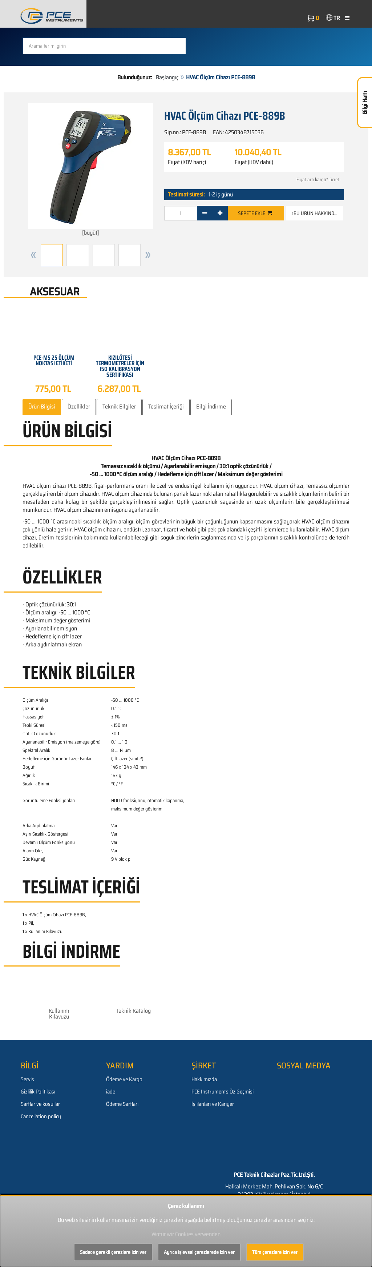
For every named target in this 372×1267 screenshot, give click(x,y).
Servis (27, 1079)
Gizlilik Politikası (38, 1091)
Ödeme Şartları (122, 1104)
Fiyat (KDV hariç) (187, 162)
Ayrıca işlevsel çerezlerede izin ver (199, 1252)
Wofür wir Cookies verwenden (186, 1234)
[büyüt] (90, 170)
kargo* (321, 179)
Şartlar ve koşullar (40, 1104)
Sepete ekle (255, 213)
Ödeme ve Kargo (124, 1079)
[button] (33, 255)
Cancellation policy (41, 1116)
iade (110, 1091)
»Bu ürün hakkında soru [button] (317, 213)
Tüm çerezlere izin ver (275, 1252)
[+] (220, 213)
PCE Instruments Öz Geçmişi (222, 1091)
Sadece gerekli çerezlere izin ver (113, 1252)
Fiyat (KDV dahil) (254, 162)
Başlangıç (167, 77)
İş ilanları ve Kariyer (212, 1104)
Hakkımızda (204, 1079)
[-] (205, 213)
